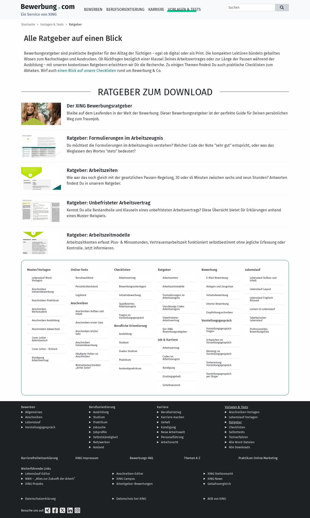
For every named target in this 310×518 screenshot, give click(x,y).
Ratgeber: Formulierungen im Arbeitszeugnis (115, 137)
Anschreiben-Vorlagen (244, 412)
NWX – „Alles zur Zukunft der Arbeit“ (50, 478)
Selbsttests (237, 432)
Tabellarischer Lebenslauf (258, 319)
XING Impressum (86, 458)
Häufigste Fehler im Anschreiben (87, 355)
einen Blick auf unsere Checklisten (87, 70)
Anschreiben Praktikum (45, 300)
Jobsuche (99, 427)
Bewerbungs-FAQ (141, 458)
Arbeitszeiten (170, 278)
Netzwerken (101, 442)
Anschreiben (33, 417)
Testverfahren (238, 437)
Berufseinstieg (171, 412)
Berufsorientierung (125, 9)
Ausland (98, 447)
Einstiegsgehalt (172, 376)
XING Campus (125, 478)
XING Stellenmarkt (220, 473)
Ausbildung (125, 334)
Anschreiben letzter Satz (87, 332)
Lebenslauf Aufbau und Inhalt (263, 279)
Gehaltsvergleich (219, 483)
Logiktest (81, 295)
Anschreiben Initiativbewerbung (43, 290)
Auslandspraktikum (130, 368)
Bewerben (93, 9)
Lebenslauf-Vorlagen (243, 417)
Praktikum (125, 360)
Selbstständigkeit (105, 437)
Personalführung (172, 437)
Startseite (28, 24)
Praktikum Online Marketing (258, 458)
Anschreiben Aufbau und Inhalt (90, 312)
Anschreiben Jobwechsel (46, 329)
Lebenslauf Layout (260, 289)
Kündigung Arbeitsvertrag (40, 359)
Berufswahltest (84, 278)
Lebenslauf (32, 422)
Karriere (156, 9)
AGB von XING (217, 498)
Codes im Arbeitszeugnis (171, 357)
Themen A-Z (192, 458)
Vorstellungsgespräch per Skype (218, 375)
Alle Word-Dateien (241, 442)
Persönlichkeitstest (87, 286)
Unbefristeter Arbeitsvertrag (171, 319)
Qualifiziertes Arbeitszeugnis (127, 305)
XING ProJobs (34, 483)
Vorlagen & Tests (184, 9)
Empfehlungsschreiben (219, 312)
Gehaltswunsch (171, 385)
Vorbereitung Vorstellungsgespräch (218, 363)
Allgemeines (33, 412)
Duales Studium (128, 351)
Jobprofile (100, 432)
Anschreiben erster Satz (89, 322)
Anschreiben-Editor (129, 473)
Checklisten (237, 427)
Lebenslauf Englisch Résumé (261, 299)
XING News (215, 478)
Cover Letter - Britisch (44, 349)
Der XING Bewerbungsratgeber (99, 105)
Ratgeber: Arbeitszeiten (92, 170)
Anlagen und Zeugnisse (219, 286)
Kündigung (169, 368)
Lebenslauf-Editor (37, 473)
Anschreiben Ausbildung (46, 320)
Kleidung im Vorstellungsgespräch (218, 352)
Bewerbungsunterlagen (132, 286)
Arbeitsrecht (169, 442)
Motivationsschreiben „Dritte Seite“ (88, 366)
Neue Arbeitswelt (173, 432)
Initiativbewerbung (130, 295)
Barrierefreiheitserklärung (39, 458)
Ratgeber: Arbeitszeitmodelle (98, 234)
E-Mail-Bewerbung (217, 278)
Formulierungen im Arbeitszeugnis (174, 296)
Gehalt (165, 422)
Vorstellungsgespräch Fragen (218, 330)
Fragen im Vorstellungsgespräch (131, 316)
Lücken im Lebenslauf (262, 309)
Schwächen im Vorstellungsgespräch (218, 341)
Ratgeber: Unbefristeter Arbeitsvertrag (108, 202)
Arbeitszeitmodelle (174, 286)
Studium (124, 342)
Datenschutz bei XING (131, 498)
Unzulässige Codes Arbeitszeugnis (173, 307)
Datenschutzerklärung (40, 498)
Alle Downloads (239, 447)
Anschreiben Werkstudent (39, 310)
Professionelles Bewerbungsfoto (259, 330)
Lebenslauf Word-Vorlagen (42, 279)
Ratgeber (75, 24)
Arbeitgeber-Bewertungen (134, 483)
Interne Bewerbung (217, 304)
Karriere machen (172, 417)
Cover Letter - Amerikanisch (40, 339)
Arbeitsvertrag (127, 278)
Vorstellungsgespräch (40, 427)
